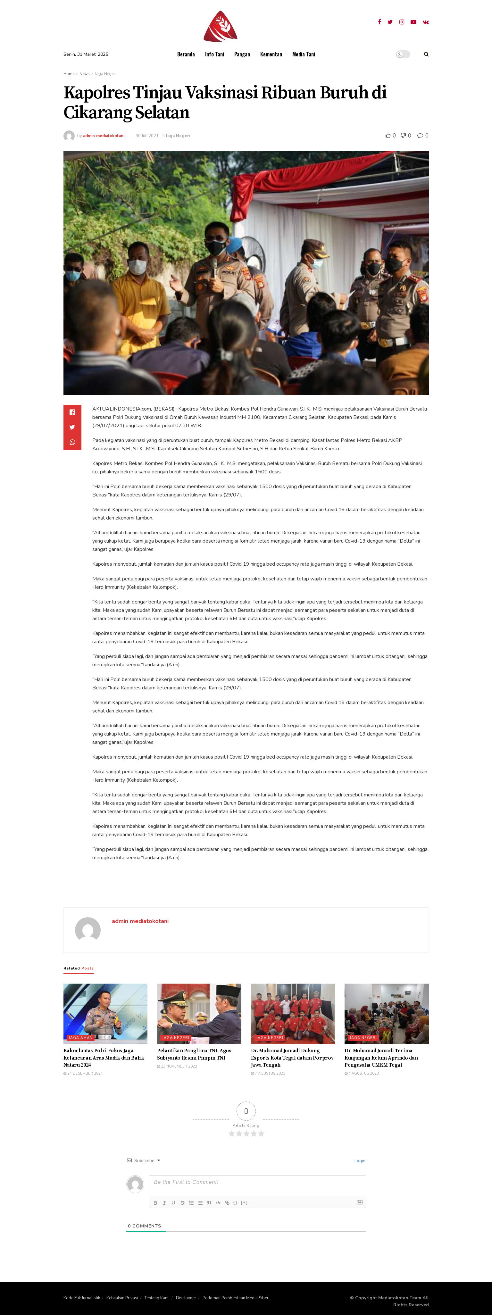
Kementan (271, 54)
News (84, 73)
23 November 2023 (177, 1066)
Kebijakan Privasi (122, 1298)
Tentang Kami (157, 1298)
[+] (244, 1202)
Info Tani (214, 54)
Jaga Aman (81, 1038)
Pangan (242, 54)
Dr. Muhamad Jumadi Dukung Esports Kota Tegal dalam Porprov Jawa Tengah (292, 1057)
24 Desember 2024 (83, 1073)
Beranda (186, 54)
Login (359, 1161)
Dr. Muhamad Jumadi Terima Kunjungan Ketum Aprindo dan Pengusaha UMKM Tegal (381, 1057)
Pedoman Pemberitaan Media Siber (236, 1298)
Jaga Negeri (105, 73)
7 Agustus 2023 (268, 1073)
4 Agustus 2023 (362, 1073)
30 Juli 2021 (147, 136)
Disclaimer (186, 1298)
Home (68, 73)
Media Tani (303, 54)
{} (235, 1202)
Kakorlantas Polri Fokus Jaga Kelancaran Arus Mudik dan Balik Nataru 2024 (103, 1057)
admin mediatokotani (103, 136)
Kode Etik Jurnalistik (81, 1298)
